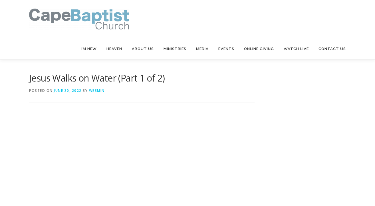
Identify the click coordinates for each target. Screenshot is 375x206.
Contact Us (332, 49)
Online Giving (259, 49)
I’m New (89, 49)
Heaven (114, 49)
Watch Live (296, 49)
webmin (97, 90)
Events (226, 49)
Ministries (175, 49)
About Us (143, 49)
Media (202, 49)
